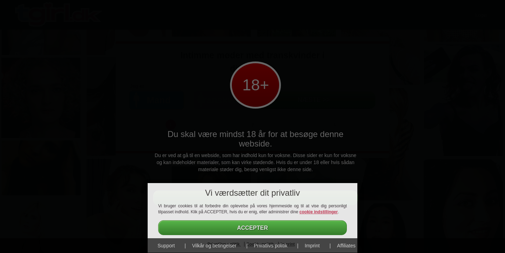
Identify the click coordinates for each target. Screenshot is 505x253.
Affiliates (346, 245)
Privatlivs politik (271, 245)
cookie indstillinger (318, 211)
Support (166, 245)
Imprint (312, 245)
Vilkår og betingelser (214, 245)
